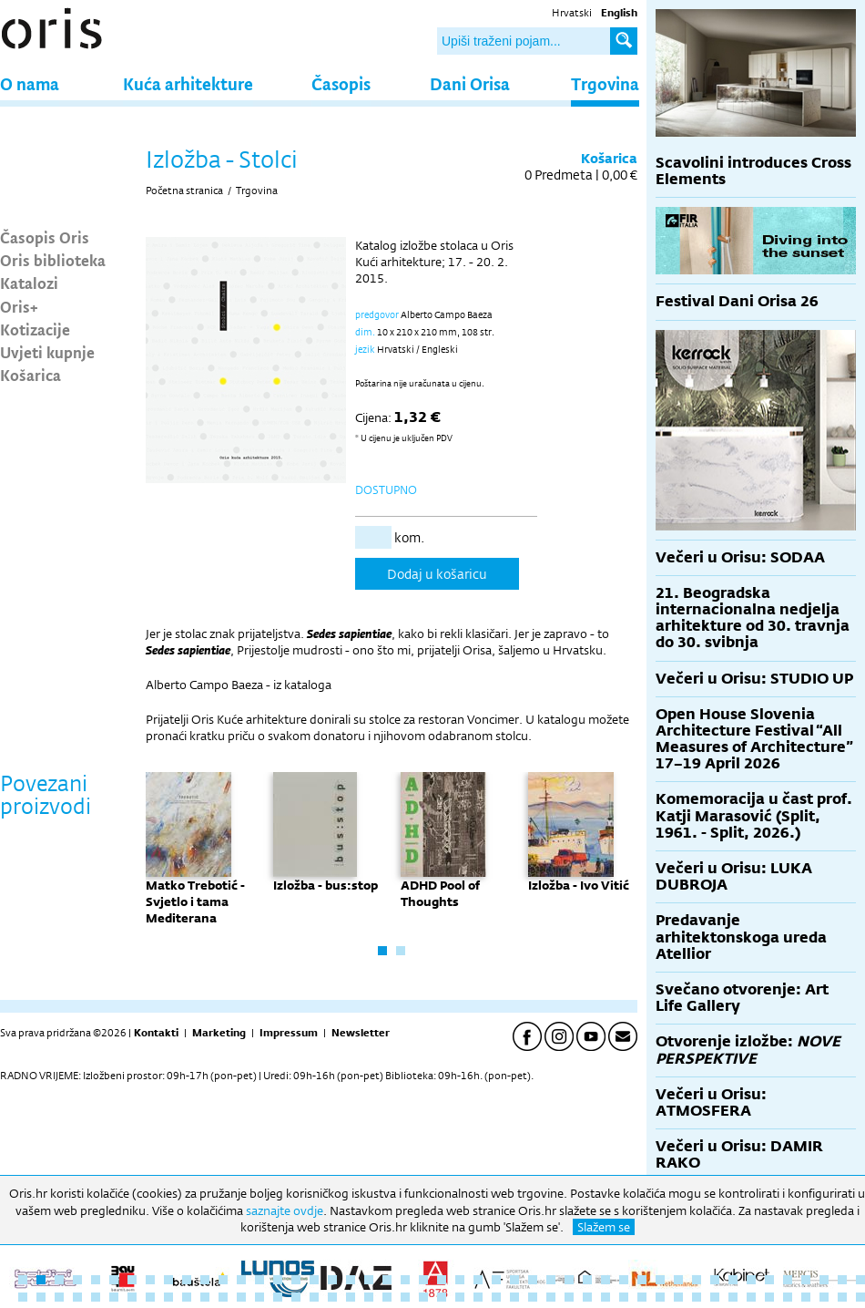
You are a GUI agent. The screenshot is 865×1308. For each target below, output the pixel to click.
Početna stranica (184, 190)
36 (660, 1279)
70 (423, 1297)
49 (41, 1297)
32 (587, 1279)
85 (696, 1297)
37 (678, 1279)
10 (186, 1279)
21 (387, 1279)
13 (241, 1279)
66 (350, 1297)
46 (842, 1279)
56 (168, 1297)
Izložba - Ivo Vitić (578, 885)
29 (532, 1279)
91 (805, 1297)
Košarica (30, 375)
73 (478, 1297)
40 (733, 1279)
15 (277, 1279)
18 (332, 1279)
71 (441, 1297)
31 (569, 1279)
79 (587, 1297)
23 (423, 1279)
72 (459, 1297)
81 (623, 1297)
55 (150, 1297)
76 (532, 1297)
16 (295, 1279)
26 (478, 1279)
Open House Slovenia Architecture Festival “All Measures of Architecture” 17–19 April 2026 (754, 739)
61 (259, 1297)
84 (678, 1297)
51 (77, 1297)
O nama (29, 83)
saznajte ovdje (284, 1210)
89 (769, 1297)
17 (314, 1279)
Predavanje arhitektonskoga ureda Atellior (741, 937)
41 (751, 1279)
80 (605, 1297)
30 (550, 1279)
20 (368, 1279)
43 (787, 1279)
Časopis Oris (44, 237)
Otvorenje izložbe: (748, 1049)
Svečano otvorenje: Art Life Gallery (742, 997)
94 (860, 1297)
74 (496, 1297)
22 (405, 1279)
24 (441, 1279)
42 (769, 1279)
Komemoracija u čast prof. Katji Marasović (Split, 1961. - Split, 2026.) (754, 815)
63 (295, 1297)
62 (277, 1297)
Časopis (341, 83)
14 (259, 1279)
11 (204, 1279)
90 (787, 1297)
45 (824, 1279)
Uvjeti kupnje (47, 352)
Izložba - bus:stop (325, 885)
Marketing (219, 1032)
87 (733, 1297)
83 (660, 1297)
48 (22, 1297)
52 (95, 1297)
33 (605, 1279)
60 (241, 1297)
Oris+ (19, 306)
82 (641, 1297)
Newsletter (360, 1032)
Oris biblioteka (53, 260)
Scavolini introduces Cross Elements (753, 171)
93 (842, 1297)
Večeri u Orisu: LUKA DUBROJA (734, 876)
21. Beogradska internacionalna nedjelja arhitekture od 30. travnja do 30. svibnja (753, 618)
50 (59, 1297)
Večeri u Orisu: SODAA (740, 557)
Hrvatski (572, 12)
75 (514, 1297)
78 (569, 1297)
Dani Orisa (470, 83)
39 (714, 1279)
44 (805, 1279)
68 (387, 1297)
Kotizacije (35, 329)
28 (514, 1279)
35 (641, 1279)
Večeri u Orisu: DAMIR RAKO (739, 1154)
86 (714, 1297)
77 (550, 1297)
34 (623, 1279)
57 (186, 1297)
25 (459, 1279)
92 (824, 1297)
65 (332, 1297)
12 (223, 1279)
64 (314, 1297)
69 (405, 1297)
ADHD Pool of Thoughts (440, 893)
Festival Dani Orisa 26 (737, 301)
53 (113, 1297)
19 (350, 1279)
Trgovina (605, 83)
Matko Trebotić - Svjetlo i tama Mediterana (195, 901)
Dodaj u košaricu (437, 573)
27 (496, 1279)
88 (751, 1297)
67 (368, 1297)
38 (696, 1279)
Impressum (289, 1032)
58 (204, 1297)
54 (132, 1297)
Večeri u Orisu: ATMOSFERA (711, 1102)
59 (223, 1297)
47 (860, 1279)
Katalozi (29, 283)
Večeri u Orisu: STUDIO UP (754, 678)
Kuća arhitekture (188, 83)
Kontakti (156, 1032)
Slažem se (603, 1227)
